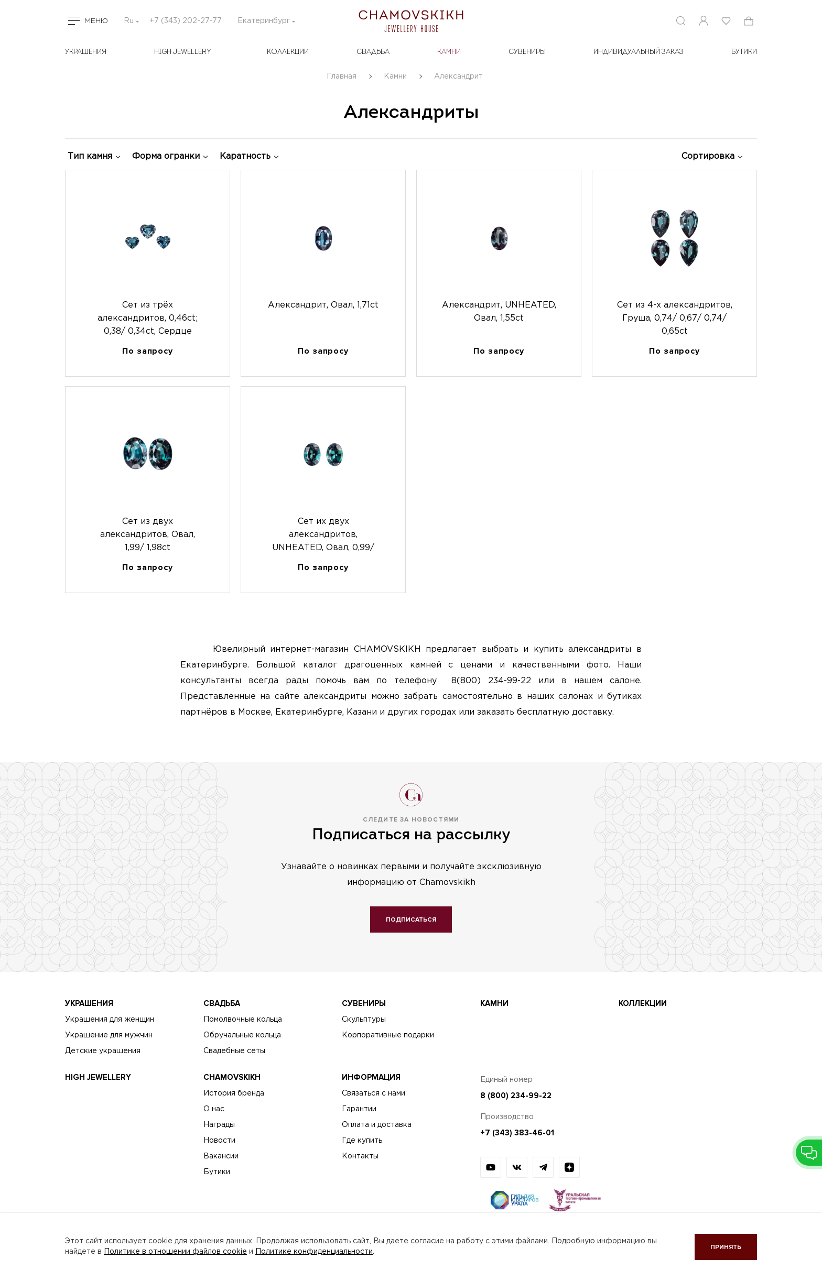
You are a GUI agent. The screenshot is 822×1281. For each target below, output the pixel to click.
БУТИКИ (744, 52)
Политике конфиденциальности (314, 1252)
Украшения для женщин (109, 1019)
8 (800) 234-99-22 (515, 1095)
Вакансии (221, 1156)
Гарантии (359, 1109)
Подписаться (411, 920)
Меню (96, 21)
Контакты (360, 1156)
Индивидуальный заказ (638, 52)
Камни (449, 52)
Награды (219, 1125)
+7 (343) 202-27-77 (185, 21)
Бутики (216, 1172)
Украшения (85, 52)
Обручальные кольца (242, 1035)
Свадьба (373, 52)
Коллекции (288, 52)
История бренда (233, 1093)
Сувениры (527, 52)
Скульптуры (364, 1019)
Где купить (362, 1140)
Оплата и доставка (377, 1125)
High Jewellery (182, 52)
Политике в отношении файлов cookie (175, 1252)
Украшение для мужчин (109, 1035)
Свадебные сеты (234, 1051)
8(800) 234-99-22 (491, 681)
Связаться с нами (373, 1093)
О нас (213, 1109)
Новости (219, 1140)
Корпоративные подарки (388, 1035)
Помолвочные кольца (242, 1019)
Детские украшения (102, 1051)
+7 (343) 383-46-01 (517, 1132)
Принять (725, 1247)
